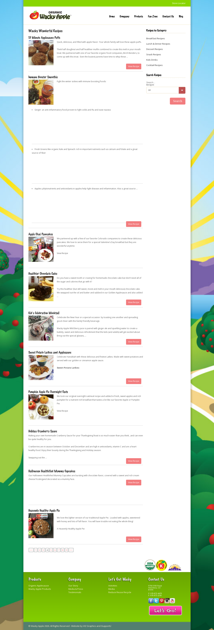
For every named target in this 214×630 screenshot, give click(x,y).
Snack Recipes (153, 54)
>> (71, 550)
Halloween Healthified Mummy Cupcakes (51, 471)
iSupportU (106, 625)
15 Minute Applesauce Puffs (44, 37)
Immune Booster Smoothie (43, 77)
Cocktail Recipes (154, 65)
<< (31, 550)
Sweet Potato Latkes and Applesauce (49, 352)
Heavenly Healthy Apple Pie (44, 510)
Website (75, 625)
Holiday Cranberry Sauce (42, 431)
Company (124, 16)
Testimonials (74, 592)
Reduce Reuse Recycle (119, 592)
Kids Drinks (152, 59)
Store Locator (179, 3)
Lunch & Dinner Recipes (158, 43)
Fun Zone (152, 16)
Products (138, 16)
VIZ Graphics (89, 625)
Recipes (150, 84)
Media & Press (75, 589)
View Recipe (133, 66)
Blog (181, 16)
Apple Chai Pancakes (40, 234)
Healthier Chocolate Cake (42, 273)
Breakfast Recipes (155, 38)
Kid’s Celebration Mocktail (43, 313)
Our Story (73, 585)
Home (112, 16)
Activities (112, 585)
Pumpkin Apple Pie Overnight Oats (48, 392)
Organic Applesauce (38, 585)
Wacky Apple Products (39, 589)
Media (111, 589)
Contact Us (168, 16)
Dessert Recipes (154, 49)
